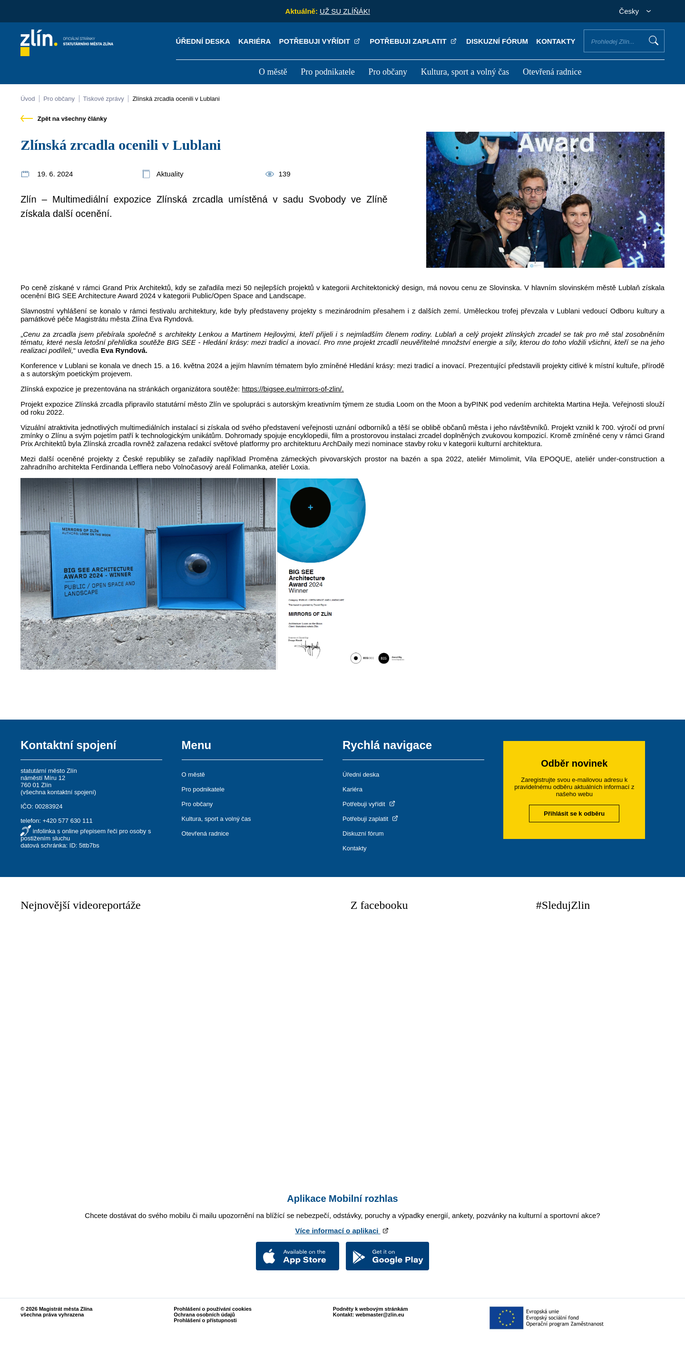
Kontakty (555, 41)
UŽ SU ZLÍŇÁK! (345, 11)
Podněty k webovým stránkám (370, 1309)
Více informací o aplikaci (342, 1231)
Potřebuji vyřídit (320, 41)
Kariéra (254, 41)
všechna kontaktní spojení (58, 792)
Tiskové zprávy (103, 98)
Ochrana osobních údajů (204, 1314)
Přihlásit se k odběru (574, 813)
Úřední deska (203, 41)
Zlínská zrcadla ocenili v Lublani (176, 98)
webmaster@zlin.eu (379, 1314)
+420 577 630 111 (67, 820)
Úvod (27, 98)
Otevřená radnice (552, 72)
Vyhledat (653, 40)
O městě (273, 72)
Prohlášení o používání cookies (213, 1309)
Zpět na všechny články (63, 118)
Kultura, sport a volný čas (465, 72)
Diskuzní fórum (497, 41)
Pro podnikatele (327, 72)
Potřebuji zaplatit (414, 41)
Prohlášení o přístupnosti (205, 1320)
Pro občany (387, 72)
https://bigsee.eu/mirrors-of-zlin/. (292, 389)
